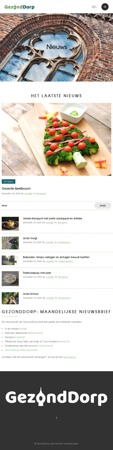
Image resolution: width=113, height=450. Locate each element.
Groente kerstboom (16, 188)
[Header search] (105, 7)
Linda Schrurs (30, 293)
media (22, 328)
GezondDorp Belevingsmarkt (21, 350)
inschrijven (69, 357)
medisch (64, 341)
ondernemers (44, 345)
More (4, 205)
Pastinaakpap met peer (37, 272)
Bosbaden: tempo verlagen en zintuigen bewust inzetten (56, 257)
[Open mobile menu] (95, 6)
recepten (19, 337)
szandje (28, 193)
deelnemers (35, 333)
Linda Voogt (30, 238)
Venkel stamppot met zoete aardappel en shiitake (52, 218)
